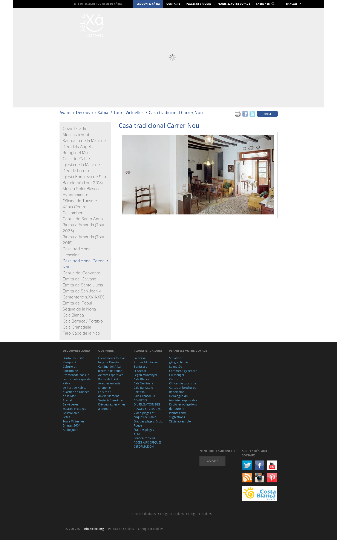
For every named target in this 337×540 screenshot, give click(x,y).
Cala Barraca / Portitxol (83, 321)
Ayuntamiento (75, 194)
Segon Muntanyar (145, 375)
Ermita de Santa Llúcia (83, 285)
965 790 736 (71, 529)
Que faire (173, 4)
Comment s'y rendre (183, 371)
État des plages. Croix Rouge (148, 423)
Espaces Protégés (74, 409)
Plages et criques (198, 4)
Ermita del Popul (77, 303)
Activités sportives (110, 375)
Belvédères (70, 404)
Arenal (67, 400)
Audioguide (70, 430)
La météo (175, 366)
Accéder (212, 461)
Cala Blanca (73, 315)
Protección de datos (142, 514)
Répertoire (176, 392)
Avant (65, 112)
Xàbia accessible (180, 421)
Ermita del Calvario (79, 279)
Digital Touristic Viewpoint (73, 360)
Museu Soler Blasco (81, 188)
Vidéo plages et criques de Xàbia (145, 415)
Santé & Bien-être (110, 400)
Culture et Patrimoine (70, 368)
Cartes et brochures (182, 387)
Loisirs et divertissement (108, 394)
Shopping (104, 387)
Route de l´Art (108, 379)
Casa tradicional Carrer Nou (176, 112)
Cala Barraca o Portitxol (143, 389)
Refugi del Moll (76, 152)
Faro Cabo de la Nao (81, 333)
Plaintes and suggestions (177, 415)
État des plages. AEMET (144, 432)
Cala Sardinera (143, 383)
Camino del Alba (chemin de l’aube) (110, 368)
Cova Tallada (74, 128)
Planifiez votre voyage (234, 4)
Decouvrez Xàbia (148, 4)
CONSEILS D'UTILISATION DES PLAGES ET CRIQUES (147, 404)
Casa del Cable (76, 158)
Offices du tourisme (182, 383)
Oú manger (176, 375)
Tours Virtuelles (128, 112)
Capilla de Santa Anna (83, 219)
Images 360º (71, 425)
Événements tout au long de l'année (112, 360)
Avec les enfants (109, 383)
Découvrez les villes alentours (111, 406)
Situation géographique (178, 360)
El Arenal (140, 371)
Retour (267, 113)
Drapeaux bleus (144, 438)
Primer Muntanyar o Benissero (147, 364)
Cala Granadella (77, 327)
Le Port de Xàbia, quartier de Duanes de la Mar (76, 391)
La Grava (140, 358)
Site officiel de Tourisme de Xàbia (98, 4)
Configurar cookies (171, 514)
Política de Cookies (121, 529)
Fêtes (66, 417)
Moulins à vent (76, 134)
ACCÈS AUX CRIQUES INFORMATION (147, 444)
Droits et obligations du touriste (183, 406)
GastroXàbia (71, 413)
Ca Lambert (73, 213)
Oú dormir (176, 379)
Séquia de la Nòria (79, 309)
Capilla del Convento (81, 273)
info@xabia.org (93, 529)
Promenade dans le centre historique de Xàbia (77, 379)
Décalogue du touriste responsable (183, 398)
